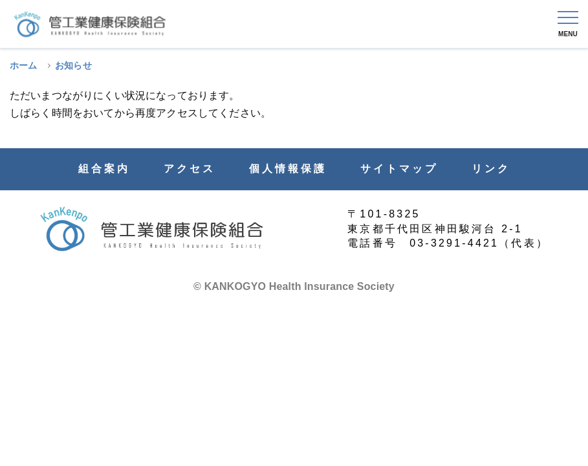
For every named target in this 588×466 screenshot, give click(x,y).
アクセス (189, 169)
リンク (491, 169)
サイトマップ (399, 169)
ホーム (23, 65)
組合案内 (104, 169)
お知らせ (73, 65)
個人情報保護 (288, 169)
